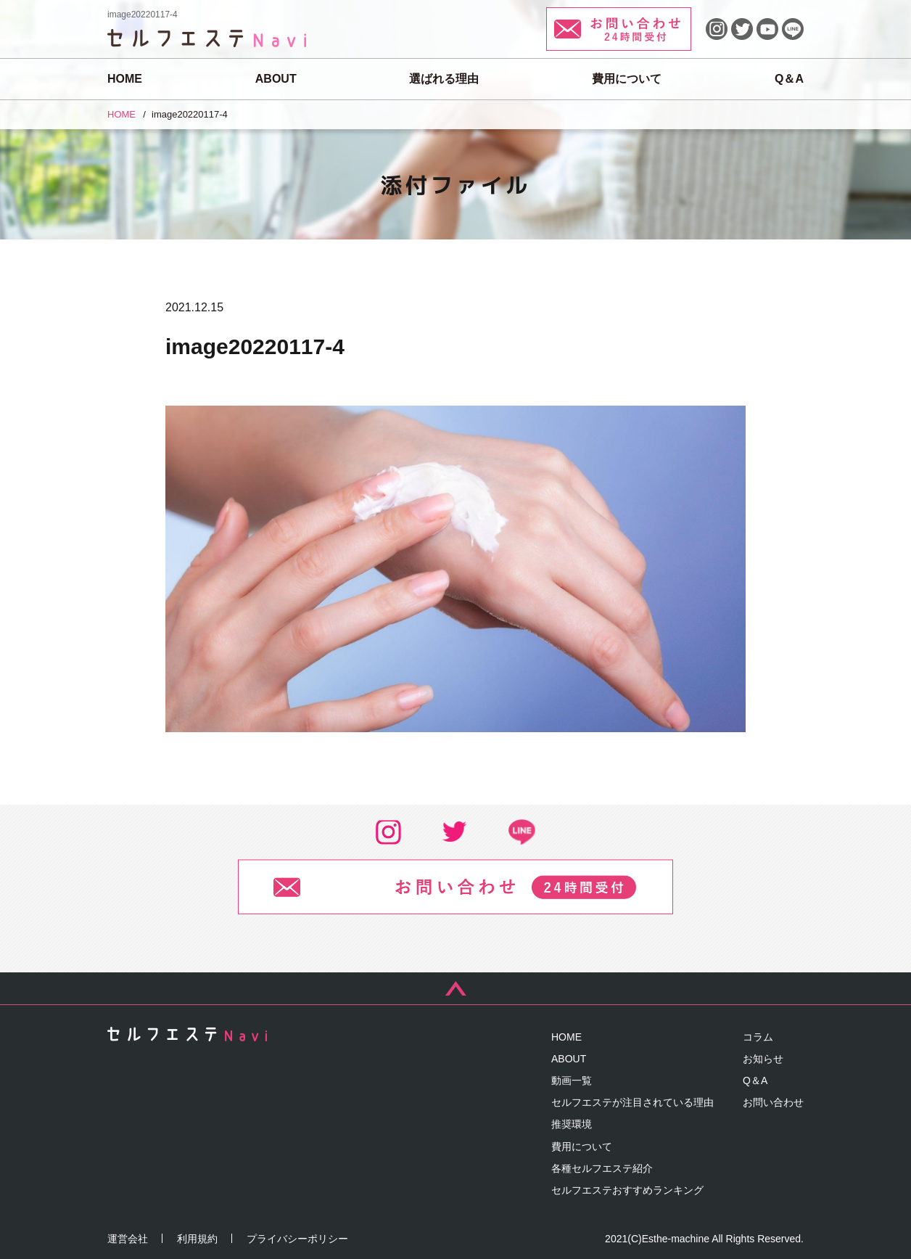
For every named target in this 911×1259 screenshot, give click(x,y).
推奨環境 (571, 1124)
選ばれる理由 (444, 79)
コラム (758, 1037)
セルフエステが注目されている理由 (632, 1102)
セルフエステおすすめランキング (627, 1190)
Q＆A (789, 79)
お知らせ (763, 1059)
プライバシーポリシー (297, 1238)
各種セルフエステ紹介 (602, 1168)
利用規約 (197, 1238)
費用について (626, 79)
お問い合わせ (773, 1102)
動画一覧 (571, 1080)
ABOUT (276, 79)
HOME (124, 79)
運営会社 (127, 1238)
